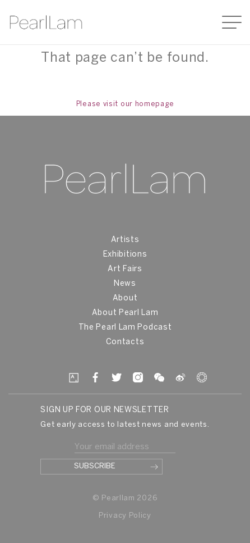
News (125, 284)
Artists (125, 240)
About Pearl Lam (125, 313)
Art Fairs (125, 269)
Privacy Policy (125, 515)
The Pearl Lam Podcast (125, 327)
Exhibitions (125, 254)
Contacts (125, 342)
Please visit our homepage (125, 104)
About (125, 298)
